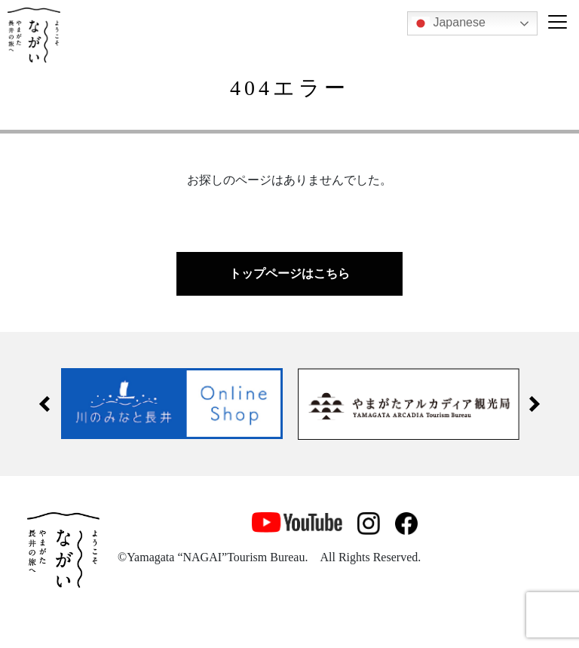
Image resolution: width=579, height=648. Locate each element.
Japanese (449, 23)
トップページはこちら (289, 273)
